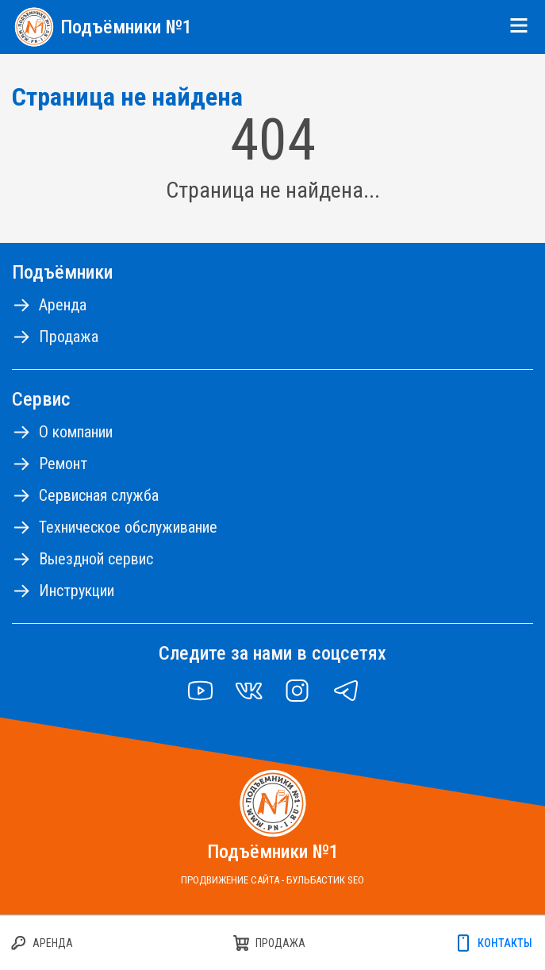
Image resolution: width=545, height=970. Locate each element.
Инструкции (76, 590)
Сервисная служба (99, 495)
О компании (76, 431)
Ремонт (63, 463)
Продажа (68, 336)
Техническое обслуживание (128, 527)
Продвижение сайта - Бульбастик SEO (272, 880)
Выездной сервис (96, 558)
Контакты (505, 943)
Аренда (62, 304)
